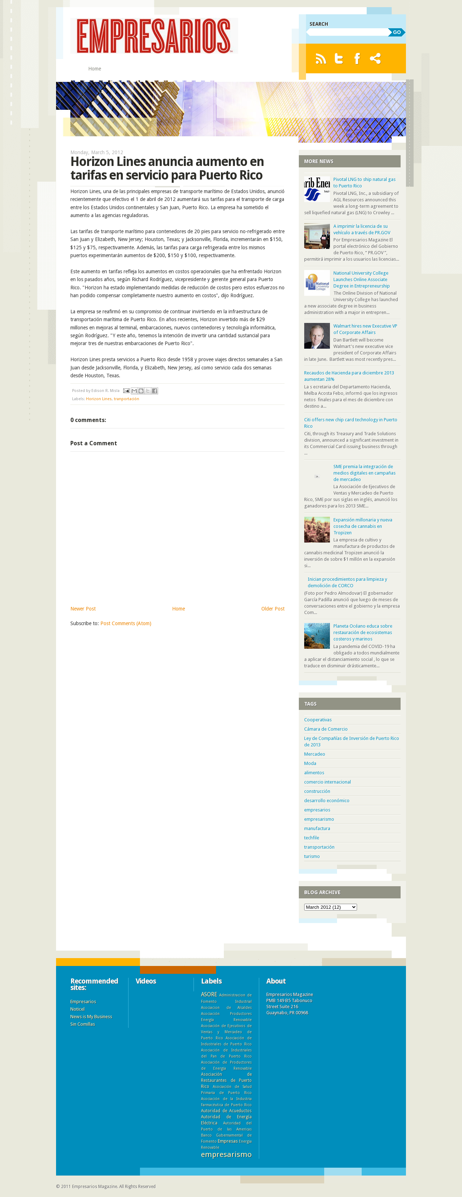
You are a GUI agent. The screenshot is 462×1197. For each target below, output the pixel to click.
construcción (317, 791)
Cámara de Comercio (326, 729)
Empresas (228, 1141)
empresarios (317, 810)
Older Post (273, 609)
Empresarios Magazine (94, 1186)
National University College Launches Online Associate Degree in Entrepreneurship (361, 279)
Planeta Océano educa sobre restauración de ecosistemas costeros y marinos (362, 632)
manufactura (317, 828)
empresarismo (319, 819)
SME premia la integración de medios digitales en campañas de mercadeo (364, 473)
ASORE (209, 994)
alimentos (314, 772)
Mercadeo (314, 754)
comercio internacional (327, 782)
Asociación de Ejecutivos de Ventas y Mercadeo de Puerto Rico (226, 1032)
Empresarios (83, 1001)
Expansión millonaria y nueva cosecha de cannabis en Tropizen (362, 526)
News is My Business (91, 1016)
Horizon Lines (99, 399)
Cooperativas (318, 719)
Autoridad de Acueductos (226, 1110)
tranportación (126, 399)
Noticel (77, 1009)
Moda (310, 763)
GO (397, 32)
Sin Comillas (82, 1024)
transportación (319, 847)
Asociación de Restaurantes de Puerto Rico (226, 1080)
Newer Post (83, 609)
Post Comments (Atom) (125, 623)
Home (94, 69)
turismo (312, 856)
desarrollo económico (327, 800)
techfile (311, 837)
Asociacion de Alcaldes (226, 1007)
